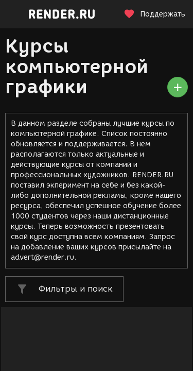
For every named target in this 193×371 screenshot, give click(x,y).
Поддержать (154, 14)
